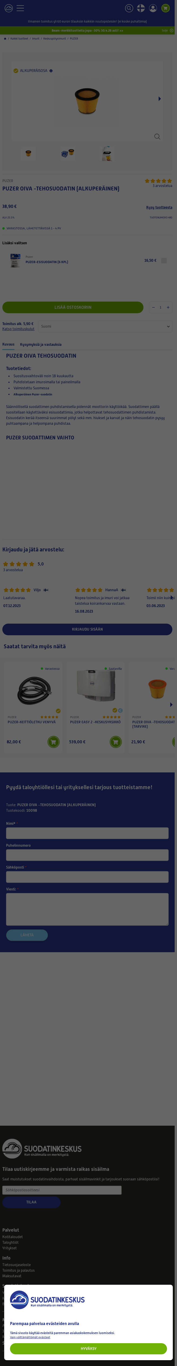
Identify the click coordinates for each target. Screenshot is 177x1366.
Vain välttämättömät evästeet (30, 1337)
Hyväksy (88, 1348)
